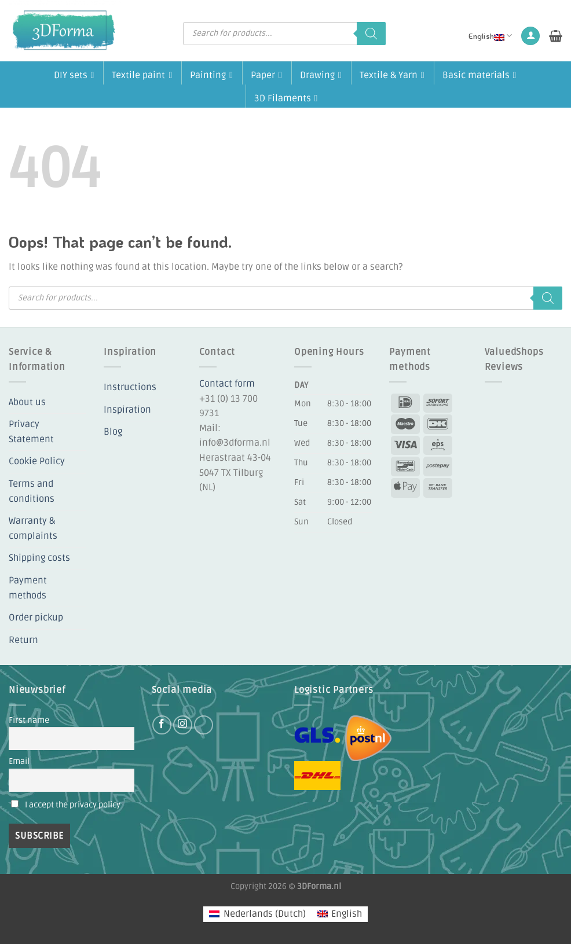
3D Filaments (286, 97)
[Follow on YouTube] (203, 724)
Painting (211, 74)
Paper (266, 74)
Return (23, 640)
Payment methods (28, 588)
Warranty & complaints (33, 528)
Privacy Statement (31, 431)
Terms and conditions (31, 491)
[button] (530, 36)
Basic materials (479, 74)
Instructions (130, 387)
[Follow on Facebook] (161, 724)
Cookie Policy (37, 461)
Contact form (227, 384)
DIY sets (74, 74)
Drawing (321, 74)
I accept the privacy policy (72, 805)
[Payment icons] (421, 444)
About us (27, 402)
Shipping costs (39, 558)
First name (29, 720)
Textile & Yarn (392, 74)
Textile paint (142, 74)
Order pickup (36, 617)
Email (19, 761)
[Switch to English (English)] (340, 914)
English (490, 36)
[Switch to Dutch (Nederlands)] (257, 914)
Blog (113, 432)
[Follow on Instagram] (182, 724)
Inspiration (127, 410)
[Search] (371, 33)
